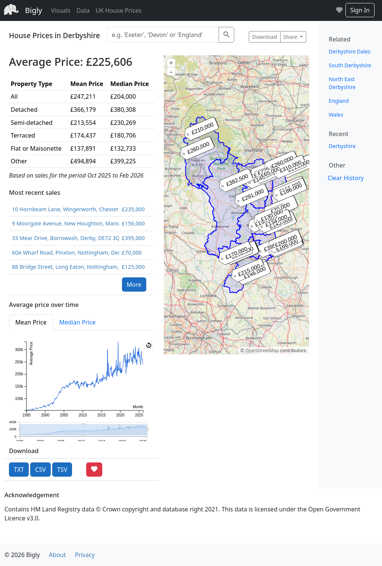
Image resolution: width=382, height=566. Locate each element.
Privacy (85, 555)
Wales (336, 114)
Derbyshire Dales (349, 51)
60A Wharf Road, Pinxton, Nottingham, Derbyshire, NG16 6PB (64, 252)
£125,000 (133, 266)
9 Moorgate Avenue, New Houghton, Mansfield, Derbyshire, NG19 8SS (64, 223)
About (57, 555)
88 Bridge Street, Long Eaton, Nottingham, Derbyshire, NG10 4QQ (64, 266)
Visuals (61, 10)
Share (291, 36)
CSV (40, 469)
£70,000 (132, 252)
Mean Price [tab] (31, 322)
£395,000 (133, 238)
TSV (62, 469)
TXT (19, 469)
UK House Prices (118, 10)
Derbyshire (342, 146)
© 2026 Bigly (22, 555)
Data (83, 10)
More (134, 284)
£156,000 (133, 223)
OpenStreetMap (262, 350)
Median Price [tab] (77, 322)
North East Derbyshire (342, 83)
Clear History (346, 178)
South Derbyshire (350, 65)
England (339, 100)
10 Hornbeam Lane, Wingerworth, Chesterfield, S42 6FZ (64, 209)
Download (264, 36)
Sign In (360, 10)
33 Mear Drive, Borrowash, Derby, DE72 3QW (64, 238)
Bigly (33, 10)
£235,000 (133, 209)
